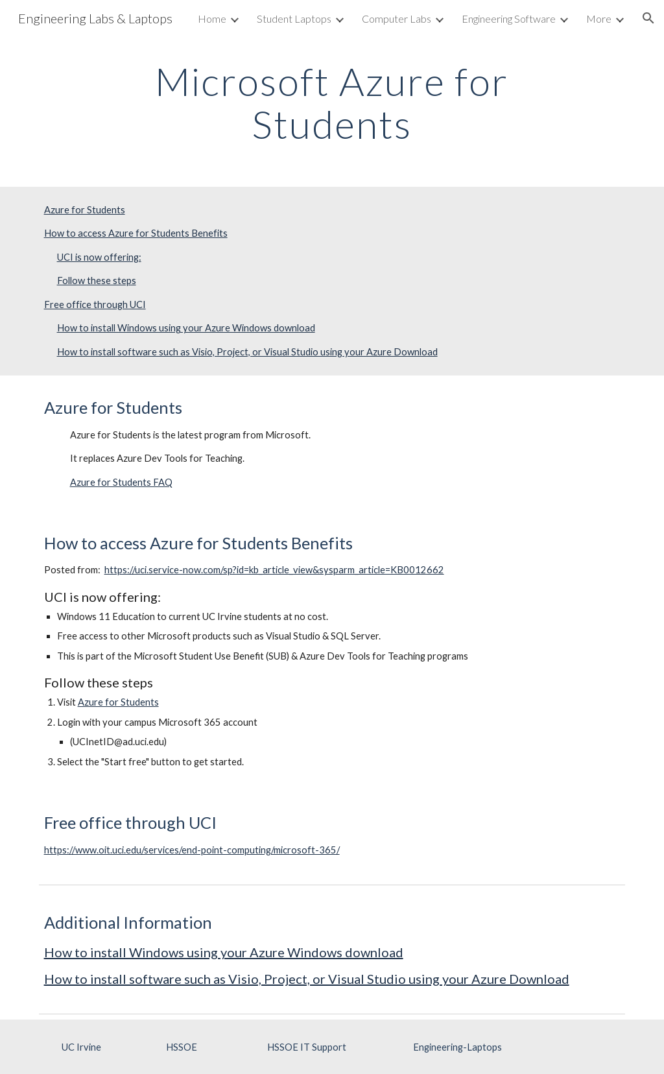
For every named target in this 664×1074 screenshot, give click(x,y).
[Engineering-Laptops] (457, 1047)
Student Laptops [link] (294, 18)
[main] (332, 102)
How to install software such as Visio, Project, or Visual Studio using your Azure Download (247, 351)
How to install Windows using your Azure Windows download (186, 327)
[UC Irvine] (81, 1047)
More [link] (598, 18)
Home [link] (212, 18)
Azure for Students (84, 209)
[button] (648, 18)
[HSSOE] (181, 1047)
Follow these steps (96, 280)
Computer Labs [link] (396, 18)
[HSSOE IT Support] (307, 1047)
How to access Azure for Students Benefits (136, 233)
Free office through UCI (95, 304)
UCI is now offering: (99, 257)
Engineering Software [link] (509, 18)
